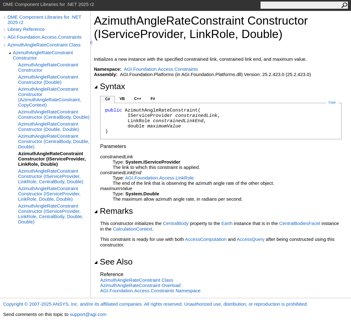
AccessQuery (251, 239)
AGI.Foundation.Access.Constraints (44, 37)
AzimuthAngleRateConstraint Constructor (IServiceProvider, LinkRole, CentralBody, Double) (50, 176)
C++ (137, 99)
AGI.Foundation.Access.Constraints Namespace (150, 290)
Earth (227, 223)
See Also (113, 261)
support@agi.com (88, 314)
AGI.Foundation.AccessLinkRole (159, 177)
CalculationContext (132, 229)
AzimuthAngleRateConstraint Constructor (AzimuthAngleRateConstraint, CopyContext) (49, 96)
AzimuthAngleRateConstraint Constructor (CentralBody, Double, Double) (53, 141)
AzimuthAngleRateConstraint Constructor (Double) (48, 79)
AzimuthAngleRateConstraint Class (43, 44)
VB (122, 99)
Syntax (109, 86)
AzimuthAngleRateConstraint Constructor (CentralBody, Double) (54, 114)
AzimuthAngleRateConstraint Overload (140, 285)
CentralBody (176, 223)
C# (107, 99)
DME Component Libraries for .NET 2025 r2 (44, 19)
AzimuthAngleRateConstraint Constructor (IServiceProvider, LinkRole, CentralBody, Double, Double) (50, 213)
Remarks (113, 211)
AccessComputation (206, 239)
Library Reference (26, 29)
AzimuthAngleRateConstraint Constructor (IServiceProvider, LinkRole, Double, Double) (49, 194)
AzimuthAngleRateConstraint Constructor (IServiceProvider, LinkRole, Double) (52, 159)
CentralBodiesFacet (299, 223)
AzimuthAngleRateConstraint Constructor (43, 55)
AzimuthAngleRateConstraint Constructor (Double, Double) (48, 126)
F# (153, 99)
